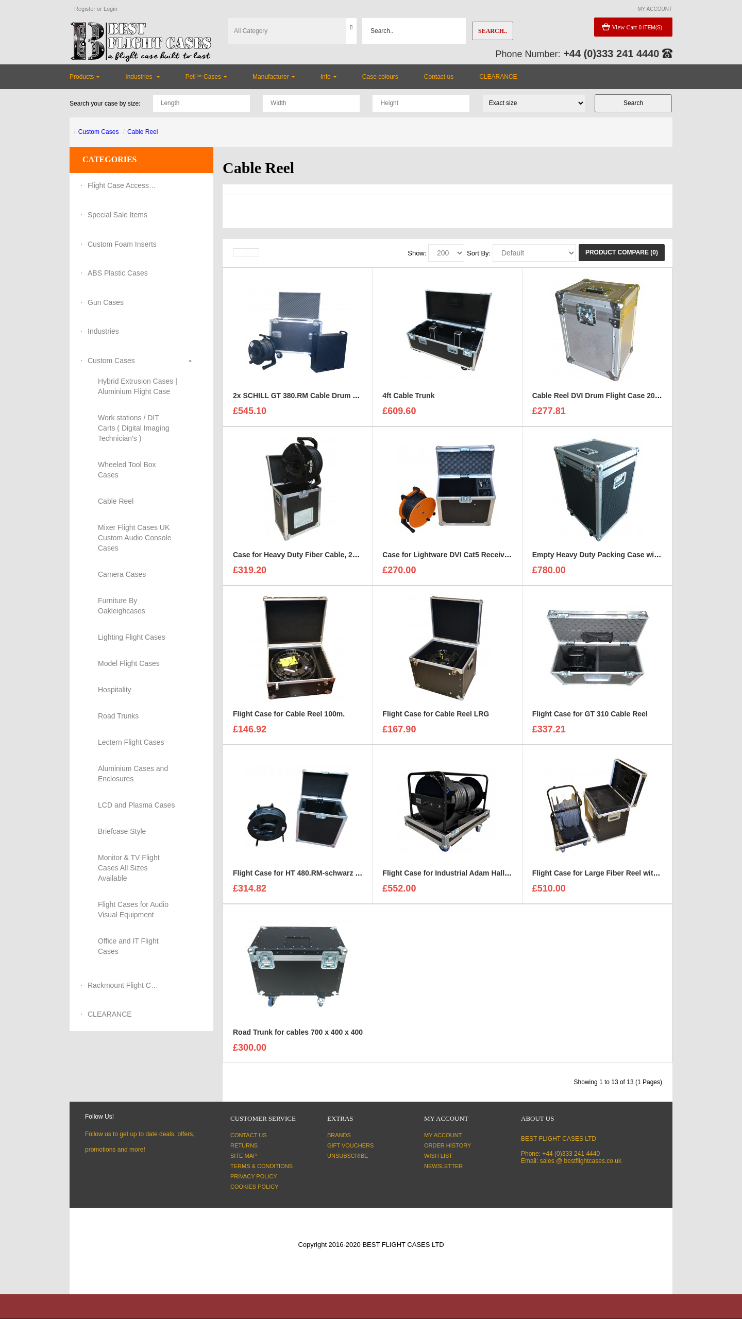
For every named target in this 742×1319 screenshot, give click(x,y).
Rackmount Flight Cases (124, 985)
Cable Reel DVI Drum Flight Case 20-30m (602, 396)
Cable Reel (142, 131)
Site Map (243, 1156)
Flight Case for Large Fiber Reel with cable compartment (629, 874)
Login (110, 9)
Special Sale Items (117, 215)
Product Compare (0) (621, 252)
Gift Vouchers (350, 1145)
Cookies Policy (254, 1187)
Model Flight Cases (129, 663)
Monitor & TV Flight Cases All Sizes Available (129, 867)
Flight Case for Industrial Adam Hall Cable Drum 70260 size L (486, 874)
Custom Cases (98, 131)
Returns (244, 1145)
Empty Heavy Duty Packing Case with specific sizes (621, 556)
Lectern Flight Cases (131, 742)
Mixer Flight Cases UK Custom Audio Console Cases (134, 537)
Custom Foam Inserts (122, 244)
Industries (103, 331)
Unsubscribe (347, 1156)
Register (84, 9)
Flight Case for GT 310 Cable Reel (590, 715)
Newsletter (443, 1166)
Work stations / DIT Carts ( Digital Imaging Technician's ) (134, 428)
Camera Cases (122, 574)
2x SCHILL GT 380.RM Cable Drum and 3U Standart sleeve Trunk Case (353, 396)
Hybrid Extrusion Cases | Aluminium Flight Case (137, 386)
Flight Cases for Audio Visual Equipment (133, 909)
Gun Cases (106, 302)
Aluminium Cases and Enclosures (133, 773)
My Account (443, 1135)
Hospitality (114, 690)
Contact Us (248, 1135)
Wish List (438, 1156)
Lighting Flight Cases (131, 637)
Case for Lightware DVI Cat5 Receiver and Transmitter (474, 556)
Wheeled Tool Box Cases (127, 469)
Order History (447, 1145)
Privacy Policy (253, 1176)
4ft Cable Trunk (408, 396)
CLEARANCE (110, 1014)
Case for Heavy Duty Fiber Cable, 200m (300, 556)
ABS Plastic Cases (118, 273)
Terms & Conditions (261, 1166)
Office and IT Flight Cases (128, 946)
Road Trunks (118, 716)
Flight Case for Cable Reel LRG (435, 715)
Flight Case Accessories (124, 185)
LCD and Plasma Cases (136, 805)
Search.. (492, 31)
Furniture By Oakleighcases (121, 605)
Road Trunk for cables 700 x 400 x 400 (298, 1033)
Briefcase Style (122, 831)
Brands (339, 1135)
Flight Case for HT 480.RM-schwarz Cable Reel (312, 874)
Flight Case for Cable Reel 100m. (289, 715)
